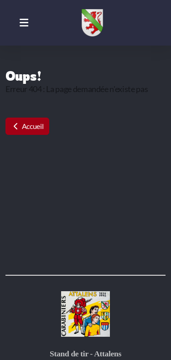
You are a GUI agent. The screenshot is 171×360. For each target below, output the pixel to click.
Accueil (27, 126)
